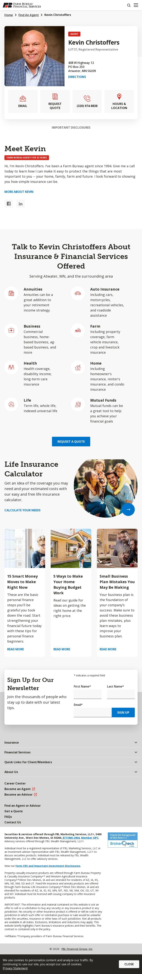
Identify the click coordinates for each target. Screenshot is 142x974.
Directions (77, 77)
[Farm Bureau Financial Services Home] (22, 5)
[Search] (128, 5)
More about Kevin (18, 192)
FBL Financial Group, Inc (77, 949)
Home (8, 15)
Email (78, 705)
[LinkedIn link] (20, 203)
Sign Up (123, 712)
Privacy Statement (15, 968)
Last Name (115, 686)
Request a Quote (71, 442)
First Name (82, 686)
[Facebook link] (8, 203)
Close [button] (129, 964)
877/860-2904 (71, 837)
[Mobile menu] (135, 5)
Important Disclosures (71, 127)
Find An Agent (28, 15)
